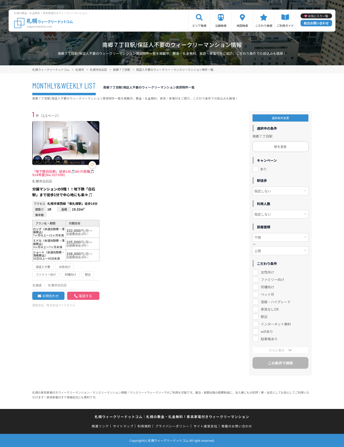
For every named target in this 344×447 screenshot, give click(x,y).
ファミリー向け (272, 279)
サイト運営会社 (205, 426)
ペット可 (267, 294)
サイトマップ (123, 426)
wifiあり (267, 331)
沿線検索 (220, 25)
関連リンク (100, 426)
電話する (85, 295)
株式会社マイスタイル (61, 305)
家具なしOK (270, 309)
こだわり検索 (263, 25)
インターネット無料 (276, 324)
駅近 (264, 316)
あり (263, 169)
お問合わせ (50, 295)
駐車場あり (269, 338)
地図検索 (242, 25)
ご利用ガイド (285, 25)
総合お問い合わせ (316, 23)
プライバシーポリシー (172, 426)
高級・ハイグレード (276, 301)
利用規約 (144, 426)
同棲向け (267, 287)
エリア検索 (199, 25)
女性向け (267, 272)
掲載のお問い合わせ (236, 426)
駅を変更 (280, 146)
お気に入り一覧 (318, 16)
